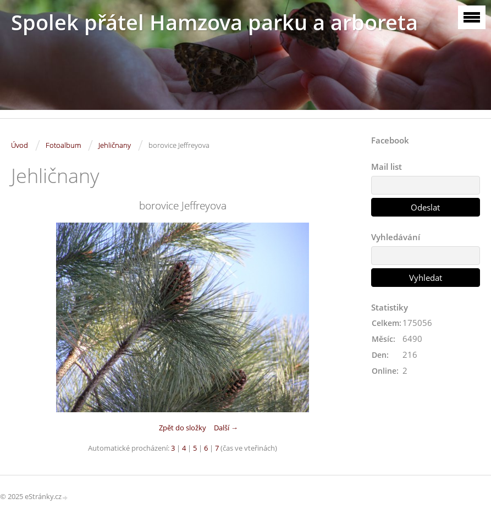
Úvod (19, 145)
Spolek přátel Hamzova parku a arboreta (214, 22)
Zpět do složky (182, 428)
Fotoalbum (63, 145)
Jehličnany (114, 145)
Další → (226, 428)
